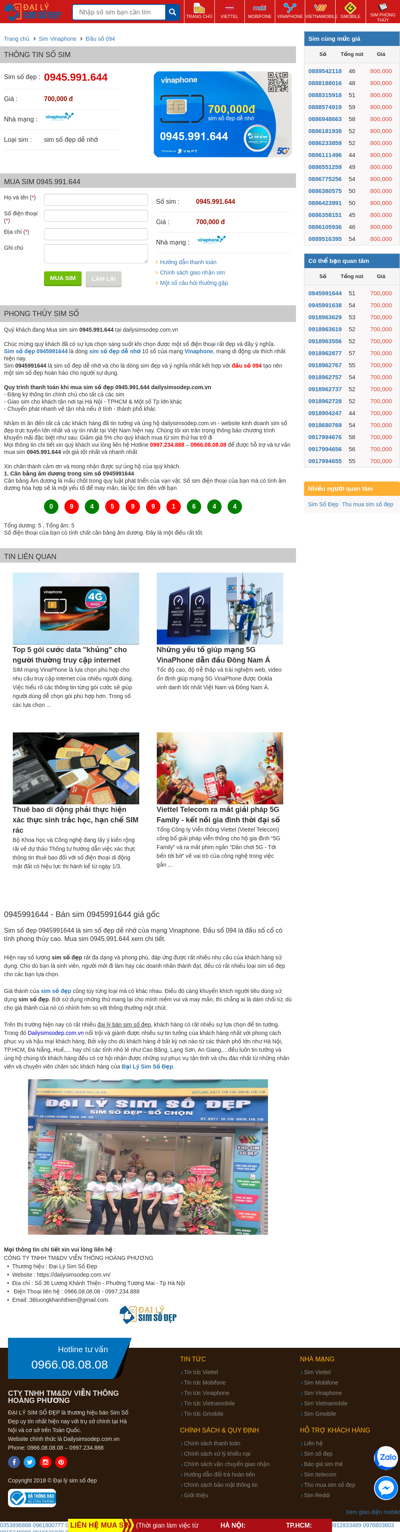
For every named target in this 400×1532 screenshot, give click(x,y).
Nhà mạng (317, 1359)
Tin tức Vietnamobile (209, 1403)
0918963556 (325, 341)
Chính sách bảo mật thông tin (221, 1485)
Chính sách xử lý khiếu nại (217, 1453)
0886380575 (325, 190)
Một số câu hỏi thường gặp (194, 283)
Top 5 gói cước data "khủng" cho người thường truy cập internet (70, 655)
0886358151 (325, 214)
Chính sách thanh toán (212, 1443)
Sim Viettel (317, 1372)
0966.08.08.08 (69, 1364)
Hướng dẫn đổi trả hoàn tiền (219, 1474)
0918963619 (325, 329)
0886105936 (325, 226)
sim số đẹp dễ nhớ (114, 351)
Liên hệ (313, 1443)
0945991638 (325, 305)
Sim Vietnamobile (326, 1403)
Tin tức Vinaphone (206, 1393)
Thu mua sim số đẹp (367, 504)
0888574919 (325, 106)
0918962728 (325, 401)
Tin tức (193, 1359)
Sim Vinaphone (323, 1393)
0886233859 (325, 142)
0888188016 (325, 83)
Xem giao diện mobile (373, 1512)
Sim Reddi (317, 1495)
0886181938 (325, 130)
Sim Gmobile (320, 1414)
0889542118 (325, 71)
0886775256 (325, 178)
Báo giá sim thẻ (323, 1464)
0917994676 (325, 437)
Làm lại (104, 278)
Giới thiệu (196, 1495)
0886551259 (325, 166)
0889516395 (325, 238)
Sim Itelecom (320, 1474)
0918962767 (325, 365)
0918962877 (325, 353)
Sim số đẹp (318, 1453)
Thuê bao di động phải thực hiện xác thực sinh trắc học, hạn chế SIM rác (76, 820)
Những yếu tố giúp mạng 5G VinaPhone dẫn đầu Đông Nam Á (213, 655)
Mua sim (63, 278)
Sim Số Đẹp (323, 504)
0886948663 (325, 118)
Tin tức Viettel (201, 1372)
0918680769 (325, 425)
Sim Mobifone (321, 1382)
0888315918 (325, 95)
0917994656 (325, 449)
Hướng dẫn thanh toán (188, 262)
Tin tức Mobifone (205, 1382)
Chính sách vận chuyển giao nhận (227, 1464)
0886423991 (325, 202)
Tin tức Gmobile (204, 1414)
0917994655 (325, 461)
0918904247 (325, 413)
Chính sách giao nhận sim (192, 272)
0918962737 (325, 389)
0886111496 (325, 154)
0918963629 (325, 317)
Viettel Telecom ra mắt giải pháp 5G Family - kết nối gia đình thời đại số (218, 815)
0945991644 (325, 293)
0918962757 (325, 377)
